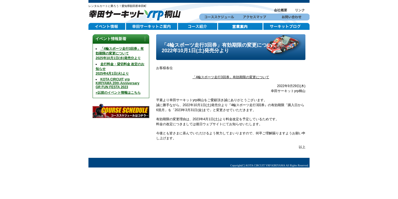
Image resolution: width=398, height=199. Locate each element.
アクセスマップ (254, 17)
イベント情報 (107, 26)
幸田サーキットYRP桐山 (136, 14)
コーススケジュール (217, 17)
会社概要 (280, 10)
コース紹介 (198, 26)
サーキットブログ (286, 26)
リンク (300, 10)
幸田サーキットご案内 (152, 26)
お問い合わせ (291, 17)
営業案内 (240, 26)
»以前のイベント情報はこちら (118, 93)
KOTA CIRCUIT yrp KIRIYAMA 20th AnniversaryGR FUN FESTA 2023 (117, 83)
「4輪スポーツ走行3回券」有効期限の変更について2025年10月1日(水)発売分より (120, 53)
